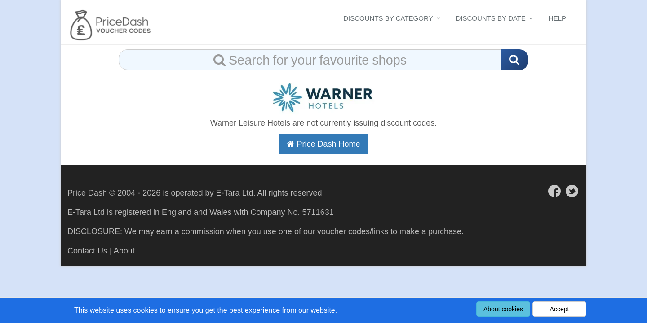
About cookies (503, 309)
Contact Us (87, 250)
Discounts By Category (388, 18)
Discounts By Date (491, 18)
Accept (559, 309)
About (124, 250)
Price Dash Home (323, 144)
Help (557, 18)
